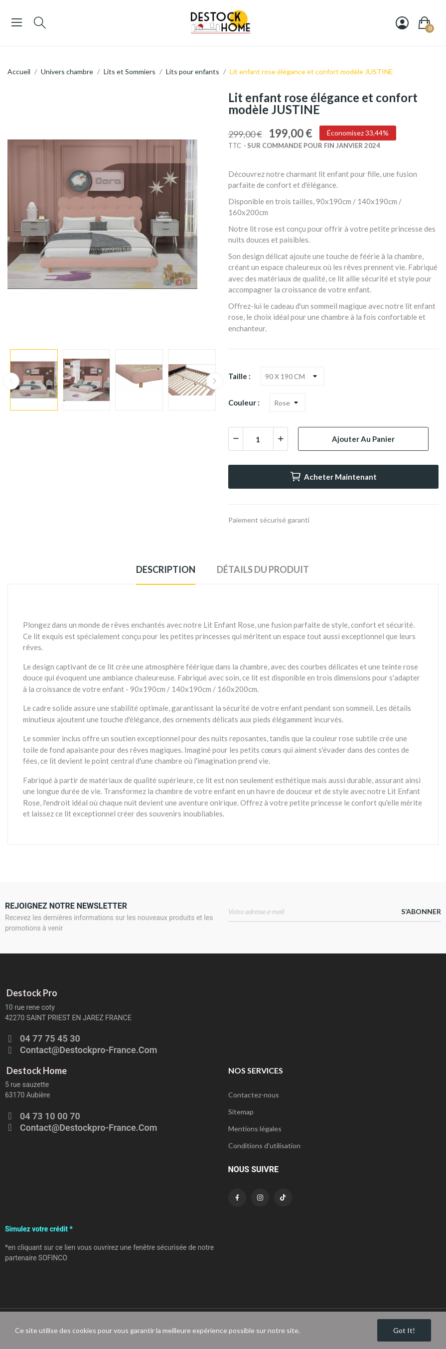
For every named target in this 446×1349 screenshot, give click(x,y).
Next (214, 381)
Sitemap (241, 1111)
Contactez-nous (253, 1094)
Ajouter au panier (363, 438)
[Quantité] (258, 439)
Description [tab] (165, 569)
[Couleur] (287, 402)
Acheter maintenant (333, 477)
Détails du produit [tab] (263, 569)
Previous (10, 381)
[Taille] (292, 376)
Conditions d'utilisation (264, 1145)
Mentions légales (255, 1128)
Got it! (404, 1330)
